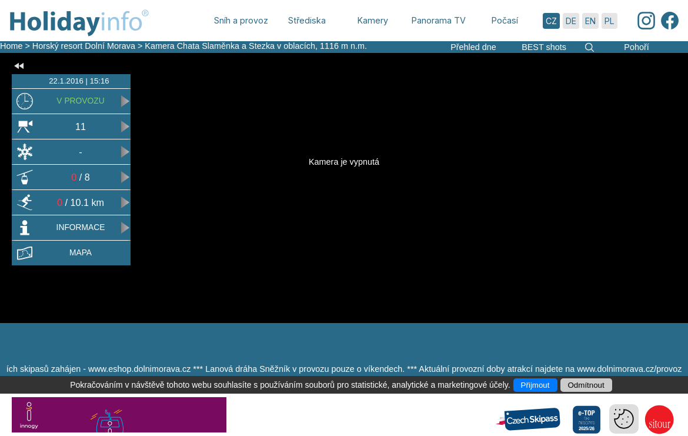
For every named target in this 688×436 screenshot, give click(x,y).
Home (11, 46)
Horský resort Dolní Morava (83, 46)
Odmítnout (586, 385)
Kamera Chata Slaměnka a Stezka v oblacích (230, 46)
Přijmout (535, 385)
